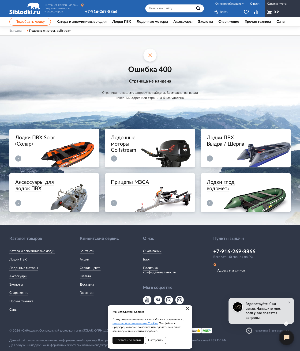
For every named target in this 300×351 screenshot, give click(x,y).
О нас (254, 3)
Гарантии (87, 292)
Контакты (87, 251)
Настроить (155, 340)
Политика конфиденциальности (159, 270)
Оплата (85, 276)
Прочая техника (21, 301)
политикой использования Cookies (135, 323)
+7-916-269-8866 (101, 12)
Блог (146, 259)
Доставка (87, 284)
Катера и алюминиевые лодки (32, 251)
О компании (152, 251)
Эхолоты (16, 284)
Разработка (261, 330)
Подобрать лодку (30, 21)
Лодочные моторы (23, 268)
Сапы (13, 309)
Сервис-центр (90, 268)
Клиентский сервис (228, 3)
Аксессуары (18, 276)
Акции (84, 259)
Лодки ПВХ (18, 259)
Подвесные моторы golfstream (50, 30)
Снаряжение (18, 292)
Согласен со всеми (128, 340)
